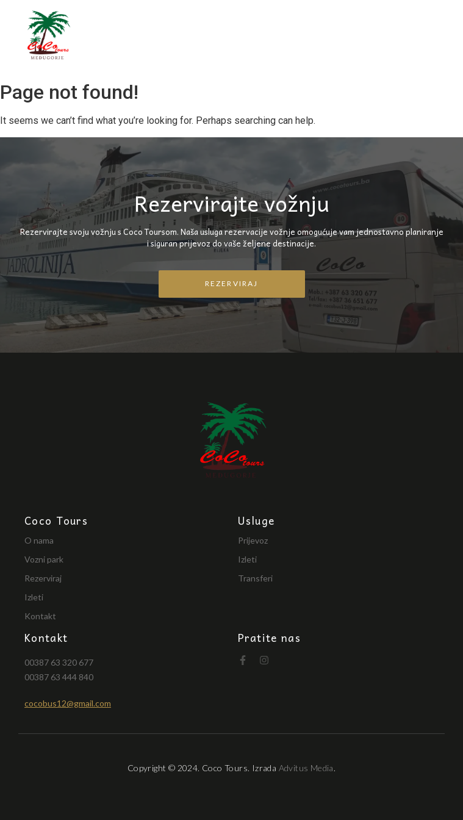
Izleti (33, 597)
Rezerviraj (43, 578)
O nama (39, 540)
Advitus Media (306, 768)
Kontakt (40, 616)
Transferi (255, 578)
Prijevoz (253, 540)
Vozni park (43, 559)
